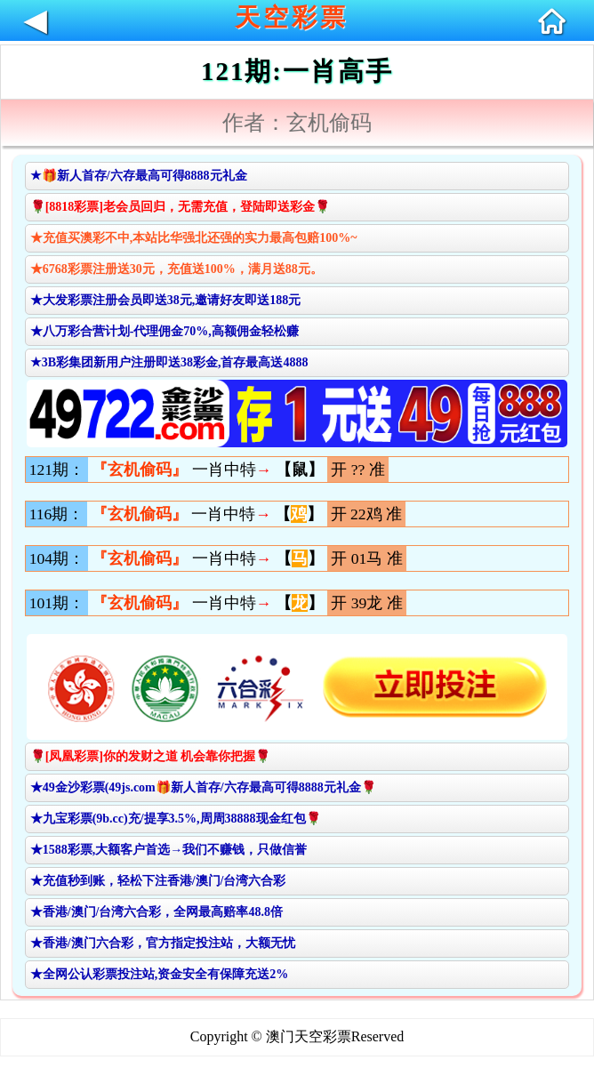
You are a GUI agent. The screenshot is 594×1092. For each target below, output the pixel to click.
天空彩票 (292, 17)
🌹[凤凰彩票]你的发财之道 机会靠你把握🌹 (150, 756)
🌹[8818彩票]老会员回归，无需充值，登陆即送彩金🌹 (180, 206)
